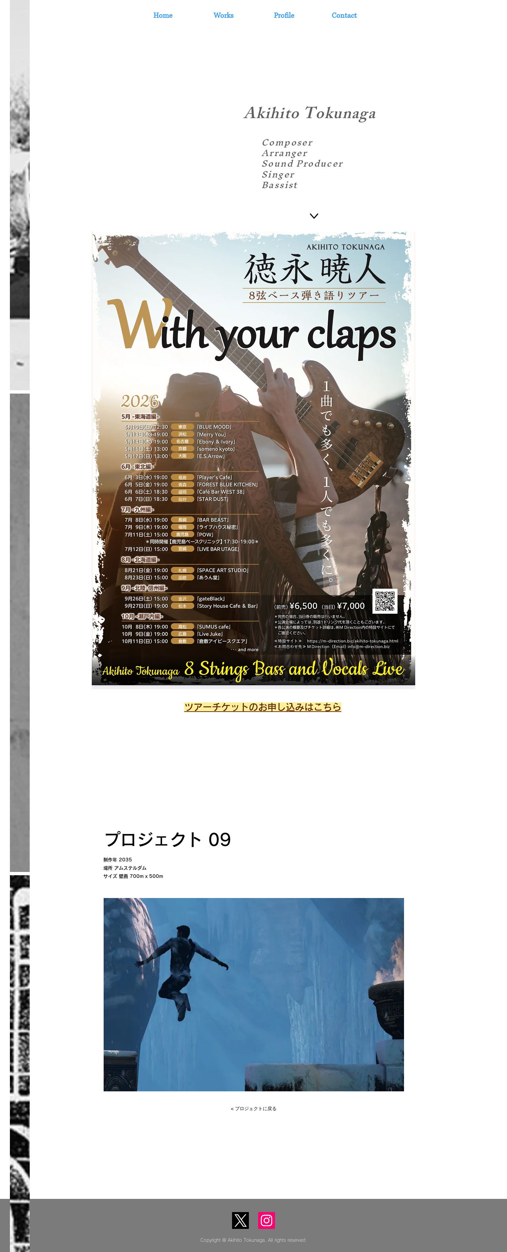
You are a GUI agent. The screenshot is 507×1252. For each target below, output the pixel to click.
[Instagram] (266, 1220)
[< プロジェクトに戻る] (253, 1108)
